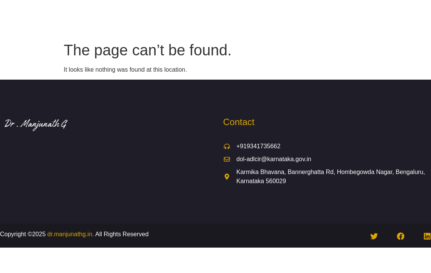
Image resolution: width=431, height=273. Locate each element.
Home (146, 10)
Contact (264, 27)
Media (382, 10)
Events (353, 10)
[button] (310, 10)
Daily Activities (310, 10)
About (174, 10)
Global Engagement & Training (234, 10)
